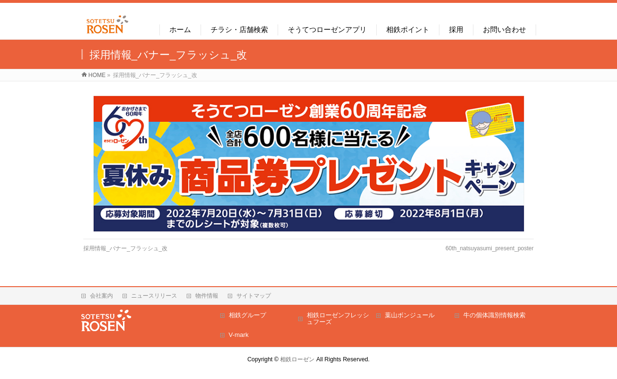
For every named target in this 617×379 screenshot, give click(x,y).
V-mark (239, 334)
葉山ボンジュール (410, 315)
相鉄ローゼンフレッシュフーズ (338, 318)
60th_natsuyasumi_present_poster (490, 248)
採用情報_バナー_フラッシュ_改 (125, 248)
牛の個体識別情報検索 (494, 315)
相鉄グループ (247, 315)
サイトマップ (253, 295)
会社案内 (101, 295)
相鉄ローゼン (297, 359)
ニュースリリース (154, 295)
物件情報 (206, 295)
